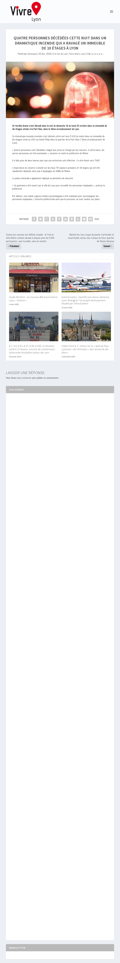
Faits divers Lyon (77, 53)
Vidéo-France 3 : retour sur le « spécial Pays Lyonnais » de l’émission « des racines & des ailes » (85, 349)
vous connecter (24, 377)
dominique (32, 53)
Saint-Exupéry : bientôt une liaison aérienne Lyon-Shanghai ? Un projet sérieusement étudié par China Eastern (85, 300)
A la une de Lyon (60, 53)
